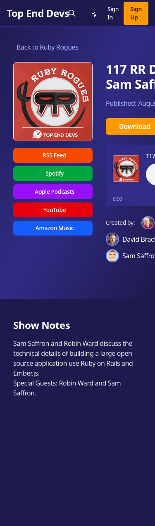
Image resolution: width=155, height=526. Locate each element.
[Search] (71, 13)
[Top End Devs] (38, 13)
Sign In (113, 13)
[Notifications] (93, 13)
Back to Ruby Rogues (48, 47)
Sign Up (136, 13)
